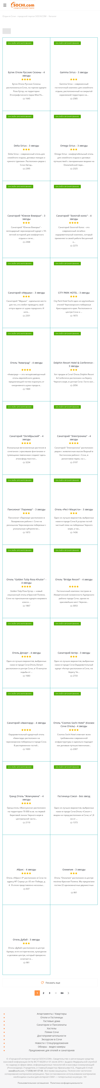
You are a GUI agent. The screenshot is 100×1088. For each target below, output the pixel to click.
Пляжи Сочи (52, 1032)
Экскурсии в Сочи (52, 1039)
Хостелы (51, 1028)
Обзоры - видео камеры (51, 1046)
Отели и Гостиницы (51, 1017)
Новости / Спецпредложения (51, 1043)
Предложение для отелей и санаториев (51, 1050)
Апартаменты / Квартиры (52, 1013)
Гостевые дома (51, 1021)
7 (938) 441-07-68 (34, 1070)
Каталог (52, 16)
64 (62, 993)
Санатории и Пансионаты (52, 1024)
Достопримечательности (51, 1035)
